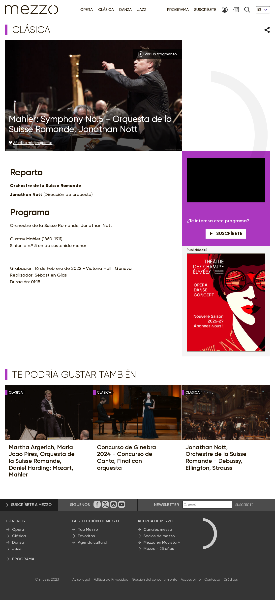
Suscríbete (226, 233)
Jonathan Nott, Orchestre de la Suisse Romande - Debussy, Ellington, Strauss (215, 457)
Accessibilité (191, 579)
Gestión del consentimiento (154, 579)
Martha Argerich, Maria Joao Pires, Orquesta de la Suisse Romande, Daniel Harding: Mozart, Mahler (42, 461)
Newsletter (166, 504)
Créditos (230, 579)
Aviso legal (81, 579)
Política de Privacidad (110, 579)
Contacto (212, 579)
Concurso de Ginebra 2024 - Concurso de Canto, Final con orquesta (126, 457)
